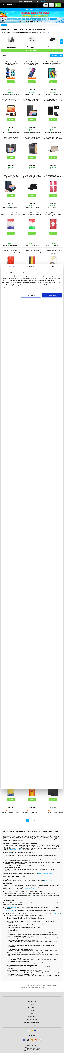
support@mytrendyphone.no (36, 985)
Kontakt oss (32, 1016)
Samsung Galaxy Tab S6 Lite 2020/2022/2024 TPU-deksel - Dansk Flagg (32, 290)
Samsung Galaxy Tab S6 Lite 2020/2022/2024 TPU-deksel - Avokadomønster (10, 290)
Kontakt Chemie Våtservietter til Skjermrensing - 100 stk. (32, 667)
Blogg (32, 1010)
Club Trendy (32, 1007)
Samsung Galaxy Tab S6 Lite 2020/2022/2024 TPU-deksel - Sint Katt (53, 402)
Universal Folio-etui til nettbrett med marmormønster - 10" (11, 591)
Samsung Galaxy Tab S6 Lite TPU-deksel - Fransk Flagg (11, 516)
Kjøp (11, 119)
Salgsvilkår (32, 1026)
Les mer (49, 32)
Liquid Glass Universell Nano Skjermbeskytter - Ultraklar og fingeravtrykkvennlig (10, 63)
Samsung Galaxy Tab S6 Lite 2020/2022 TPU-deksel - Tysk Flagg (32, 251)
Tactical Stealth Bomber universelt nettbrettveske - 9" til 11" (53, 704)
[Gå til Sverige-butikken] (32, 1030)
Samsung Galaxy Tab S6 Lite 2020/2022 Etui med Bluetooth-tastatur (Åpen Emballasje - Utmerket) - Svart (32, 176)
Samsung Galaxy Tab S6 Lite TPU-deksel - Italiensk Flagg (32, 516)
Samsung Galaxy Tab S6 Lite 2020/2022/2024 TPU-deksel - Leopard (53, 364)
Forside (32, 994)
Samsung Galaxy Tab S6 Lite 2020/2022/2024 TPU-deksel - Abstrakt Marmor (53, 252)
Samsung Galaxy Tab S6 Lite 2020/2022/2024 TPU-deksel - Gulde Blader (53, 328)
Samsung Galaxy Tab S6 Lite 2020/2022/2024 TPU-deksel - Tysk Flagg (11, 479)
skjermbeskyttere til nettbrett (31, 888)
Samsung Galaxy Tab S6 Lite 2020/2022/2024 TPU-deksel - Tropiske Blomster (32, 441)
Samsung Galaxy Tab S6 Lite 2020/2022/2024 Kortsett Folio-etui (32, 704)
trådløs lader (56, 914)
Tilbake (4, 25)
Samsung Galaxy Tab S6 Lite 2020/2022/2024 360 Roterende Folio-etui (53, 101)
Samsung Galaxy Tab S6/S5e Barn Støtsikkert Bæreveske (11, 100)
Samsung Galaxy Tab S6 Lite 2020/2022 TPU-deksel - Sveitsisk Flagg (53, 214)
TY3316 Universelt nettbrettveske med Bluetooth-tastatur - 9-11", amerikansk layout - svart (10, 668)
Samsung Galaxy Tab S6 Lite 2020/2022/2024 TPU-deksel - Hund (11, 364)
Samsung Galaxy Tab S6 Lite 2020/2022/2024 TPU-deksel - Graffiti (32, 327)
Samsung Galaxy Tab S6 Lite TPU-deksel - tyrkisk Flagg (11, 553)
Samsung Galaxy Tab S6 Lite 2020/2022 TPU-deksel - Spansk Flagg (53, 742)
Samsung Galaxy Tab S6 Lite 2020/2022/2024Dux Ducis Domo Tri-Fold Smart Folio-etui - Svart (11, 139)
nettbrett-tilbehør (48, 880)
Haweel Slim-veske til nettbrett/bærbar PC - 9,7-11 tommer (53, 553)
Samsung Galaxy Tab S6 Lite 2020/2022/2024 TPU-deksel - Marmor (10, 402)
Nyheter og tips (32, 1019)
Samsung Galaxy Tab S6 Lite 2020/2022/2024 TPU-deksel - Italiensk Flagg (32, 365)
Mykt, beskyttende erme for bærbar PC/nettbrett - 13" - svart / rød (11, 704)
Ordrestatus (32, 1001)
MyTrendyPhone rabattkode (32, 1022)
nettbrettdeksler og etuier (16, 849)
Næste (35, 820)
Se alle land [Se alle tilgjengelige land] (32, 1035)
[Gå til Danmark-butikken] (29, 1030)
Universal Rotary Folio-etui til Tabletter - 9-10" (32, 591)
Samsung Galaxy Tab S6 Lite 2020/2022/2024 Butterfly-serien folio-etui (10, 630)
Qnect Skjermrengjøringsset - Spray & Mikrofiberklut (53, 591)
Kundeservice (32, 998)
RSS (32, 1013)
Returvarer (32, 1004)
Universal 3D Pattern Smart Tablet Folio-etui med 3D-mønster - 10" (53, 667)
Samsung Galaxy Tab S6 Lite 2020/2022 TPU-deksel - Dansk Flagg (53, 175)
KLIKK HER (42, 1)
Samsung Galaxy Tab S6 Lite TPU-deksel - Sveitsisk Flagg (53, 516)
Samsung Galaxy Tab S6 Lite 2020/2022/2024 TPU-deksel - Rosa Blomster (32, 403)
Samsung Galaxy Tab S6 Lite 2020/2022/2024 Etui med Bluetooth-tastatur (53, 139)
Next (61, 41)
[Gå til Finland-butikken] (35, 1030)
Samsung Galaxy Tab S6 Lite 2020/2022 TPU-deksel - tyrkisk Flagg (10, 251)
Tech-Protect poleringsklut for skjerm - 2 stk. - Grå (53, 629)
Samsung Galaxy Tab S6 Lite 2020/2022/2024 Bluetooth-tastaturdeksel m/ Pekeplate (11, 176)
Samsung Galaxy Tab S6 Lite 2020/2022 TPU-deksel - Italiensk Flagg (32, 213)
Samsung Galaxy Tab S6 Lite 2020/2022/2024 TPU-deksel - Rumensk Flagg (10, 781)
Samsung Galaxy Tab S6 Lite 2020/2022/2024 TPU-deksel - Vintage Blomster (32, 479)
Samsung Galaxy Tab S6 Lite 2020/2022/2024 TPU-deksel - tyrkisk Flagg (53, 441)
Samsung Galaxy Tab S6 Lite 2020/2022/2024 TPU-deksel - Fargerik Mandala (53, 290)
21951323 (54, 985)
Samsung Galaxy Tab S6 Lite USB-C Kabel (32, 42)
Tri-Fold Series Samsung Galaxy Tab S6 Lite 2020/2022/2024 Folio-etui (32, 100)
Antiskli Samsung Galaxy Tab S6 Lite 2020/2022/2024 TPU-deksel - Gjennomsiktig (32, 139)
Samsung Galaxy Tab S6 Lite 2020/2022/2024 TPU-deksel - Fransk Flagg (10, 328)
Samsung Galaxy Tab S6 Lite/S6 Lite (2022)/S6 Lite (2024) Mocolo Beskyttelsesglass (11, 743)
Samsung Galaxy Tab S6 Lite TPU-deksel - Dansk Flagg (53, 478)
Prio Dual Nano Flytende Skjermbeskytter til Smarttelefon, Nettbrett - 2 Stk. (32, 63)
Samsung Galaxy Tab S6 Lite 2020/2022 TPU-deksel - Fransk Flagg (10, 213)
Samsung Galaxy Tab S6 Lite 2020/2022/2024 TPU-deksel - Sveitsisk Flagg (11, 441)
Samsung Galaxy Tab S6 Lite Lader (53, 41)
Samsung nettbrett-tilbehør (45, 873)
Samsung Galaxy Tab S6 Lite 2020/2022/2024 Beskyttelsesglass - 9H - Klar (53, 63)
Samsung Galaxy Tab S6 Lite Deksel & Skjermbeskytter (11, 42)
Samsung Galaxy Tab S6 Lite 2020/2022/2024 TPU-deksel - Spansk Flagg (31, 781)
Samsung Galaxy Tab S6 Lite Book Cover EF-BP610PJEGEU (53, 780)
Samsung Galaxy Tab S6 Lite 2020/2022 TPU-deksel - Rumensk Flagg (32, 743)
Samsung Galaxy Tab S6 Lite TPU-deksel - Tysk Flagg (32, 553)
